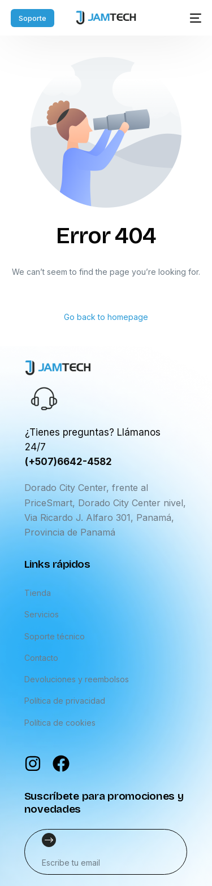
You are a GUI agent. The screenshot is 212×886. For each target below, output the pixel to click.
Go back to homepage (106, 317)
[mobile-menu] (191, 18)
